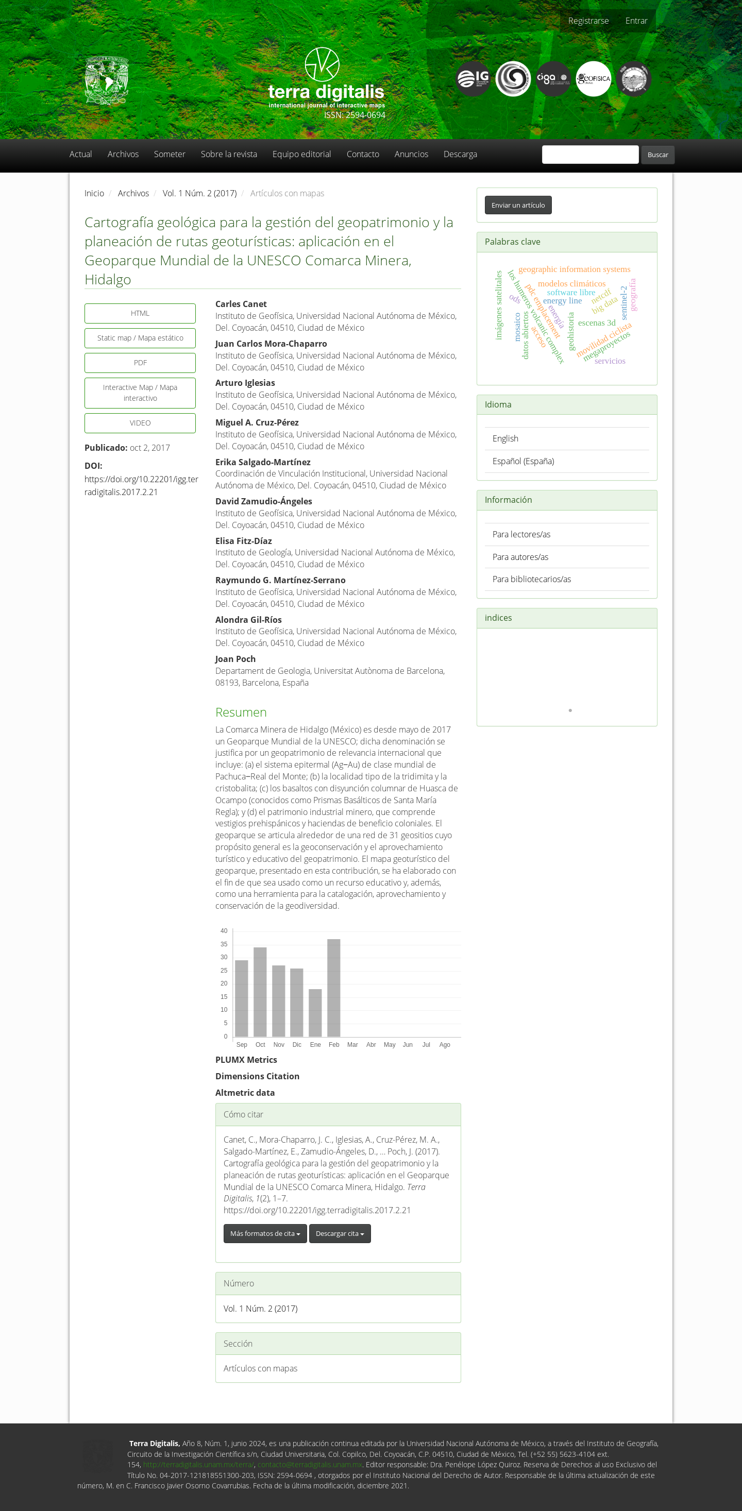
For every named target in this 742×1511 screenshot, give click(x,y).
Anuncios (411, 154)
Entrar (637, 20)
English (505, 438)
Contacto (363, 154)
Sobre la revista (229, 154)
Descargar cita (340, 1233)
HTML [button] (140, 313)
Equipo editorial (302, 154)
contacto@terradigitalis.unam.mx (310, 1464)
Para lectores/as (521, 534)
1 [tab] (570, 711)
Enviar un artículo (518, 205)
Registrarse (588, 20)
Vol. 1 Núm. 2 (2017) (200, 193)
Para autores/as (520, 557)
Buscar (658, 154)
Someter (169, 154)
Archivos (123, 154)
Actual (81, 154)
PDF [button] (140, 362)
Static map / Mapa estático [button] (140, 338)
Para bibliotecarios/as (532, 579)
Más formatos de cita (265, 1233)
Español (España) (523, 461)
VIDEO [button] (140, 423)
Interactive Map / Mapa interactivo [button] (140, 392)
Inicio (94, 193)
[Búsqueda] (590, 154)
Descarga (460, 154)
